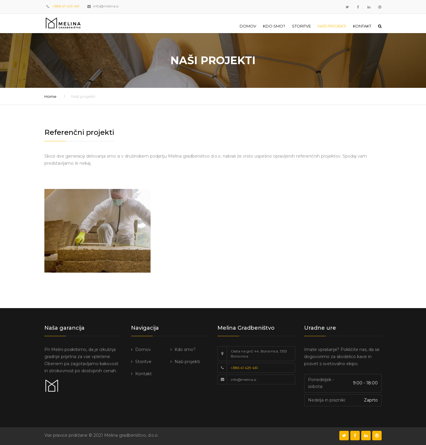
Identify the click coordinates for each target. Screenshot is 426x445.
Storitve (301, 26)
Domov (248, 26)
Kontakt (362, 26)
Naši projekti (332, 26)
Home (50, 96)
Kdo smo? (274, 26)
